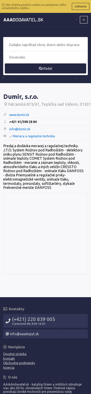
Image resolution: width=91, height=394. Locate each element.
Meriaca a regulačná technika (34, 136)
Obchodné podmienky (19, 363)
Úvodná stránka (14, 354)
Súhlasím (81, 6)
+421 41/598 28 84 (23, 122)
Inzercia (8, 367)
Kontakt (9, 358)
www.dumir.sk (19, 115)
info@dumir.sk (19, 129)
